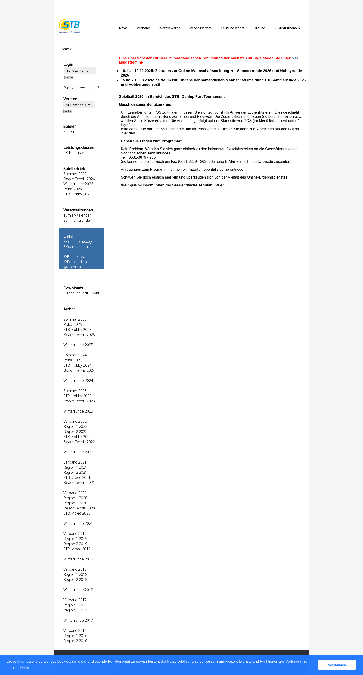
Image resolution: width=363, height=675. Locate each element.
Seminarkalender (77, 220)
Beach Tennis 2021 (79, 482)
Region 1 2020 (75, 497)
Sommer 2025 (75, 319)
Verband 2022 (75, 421)
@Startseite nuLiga (79, 246)
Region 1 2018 (75, 574)
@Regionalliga (75, 261)
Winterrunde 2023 (78, 411)
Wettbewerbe (170, 28)
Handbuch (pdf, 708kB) (82, 293)
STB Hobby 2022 (77, 436)
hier (294, 58)
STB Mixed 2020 (77, 513)
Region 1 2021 (75, 467)
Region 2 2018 (75, 579)
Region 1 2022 (75, 426)
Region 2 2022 (75, 431)
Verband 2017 (75, 599)
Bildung (259, 28)
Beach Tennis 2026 (79, 178)
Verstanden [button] (337, 665)
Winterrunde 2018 (78, 589)
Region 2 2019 (75, 543)
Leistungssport (232, 28)
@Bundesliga (74, 256)
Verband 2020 (75, 492)
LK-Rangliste (73, 152)
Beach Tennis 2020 (79, 508)
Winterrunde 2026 (78, 183)
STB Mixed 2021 (77, 477)
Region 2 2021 (75, 472)
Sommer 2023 (75, 390)
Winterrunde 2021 (78, 523)
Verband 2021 (75, 462)
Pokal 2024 (72, 360)
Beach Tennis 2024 (79, 370)
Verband (143, 28)
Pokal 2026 (72, 189)
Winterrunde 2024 (78, 380)
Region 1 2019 (75, 538)
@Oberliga (72, 266)
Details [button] (25, 668)
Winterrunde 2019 (78, 559)
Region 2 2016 (75, 640)
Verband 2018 (75, 569)
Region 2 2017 (75, 610)
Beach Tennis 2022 (79, 441)
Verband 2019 (75, 533)
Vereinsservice (201, 28)
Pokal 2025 (72, 324)
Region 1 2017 (75, 605)
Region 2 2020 (75, 502)
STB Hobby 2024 (77, 365)
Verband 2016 (75, 630)
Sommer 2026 (75, 173)
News (123, 28)
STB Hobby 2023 (77, 395)
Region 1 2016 (75, 635)
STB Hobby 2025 (77, 329)
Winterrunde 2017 (78, 620)
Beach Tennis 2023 (79, 400)
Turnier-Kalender (77, 215)
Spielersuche (73, 131)
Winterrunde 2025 (78, 344)
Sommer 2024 (75, 355)
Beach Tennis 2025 (79, 334)
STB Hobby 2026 (77, 194)
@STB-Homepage (78, 241)
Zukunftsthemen (287, 28)
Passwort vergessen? (81, 87)
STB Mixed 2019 (77, 548)
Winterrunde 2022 (78, 451)
